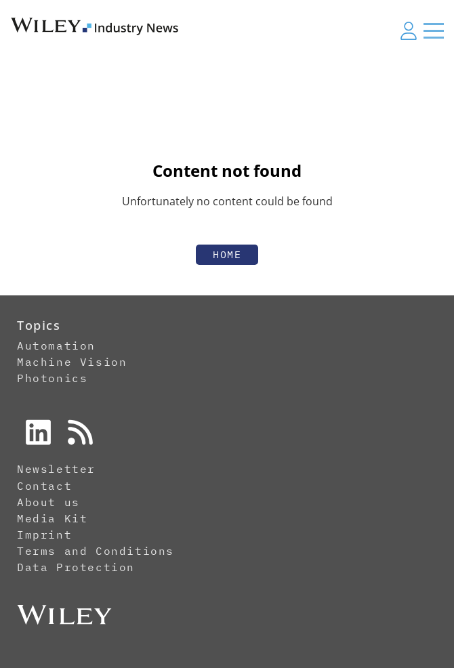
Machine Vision (72, 362)
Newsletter (56, 469)
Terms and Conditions (95, 551)
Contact (44, 486)
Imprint (44, 534)
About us (48, 502)
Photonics (52, 378)
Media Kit (52, 518)
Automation (56, 345)
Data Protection (76, 567)
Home (227, 254)
